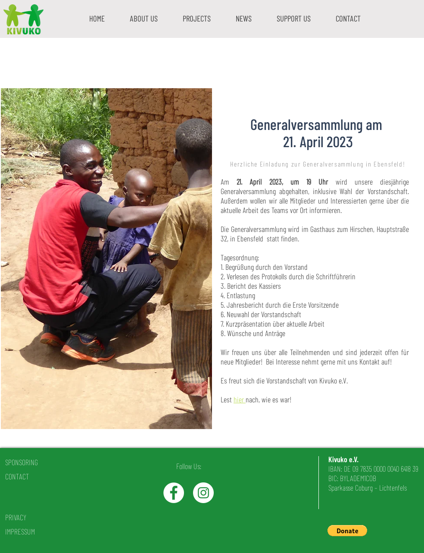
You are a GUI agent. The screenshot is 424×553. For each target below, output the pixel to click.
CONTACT (17, 476)
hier (240, 399)
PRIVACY (15, 517)
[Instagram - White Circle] (203, 492)
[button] (143, 18)
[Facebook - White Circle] (173, 492)
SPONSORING (21, 462)
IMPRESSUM (20, 531)
